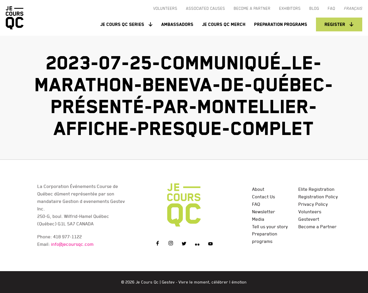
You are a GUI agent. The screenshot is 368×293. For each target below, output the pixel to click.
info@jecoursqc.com (72, 244)
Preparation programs (280, 24)
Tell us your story (270, 226)
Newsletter (263, 211)
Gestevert (308, 219)
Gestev (168, 282)
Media (258, 219)
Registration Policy (318, 196)
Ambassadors (177, 24)
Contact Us (263, 196)
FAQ (256, 204)
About (258, 189)
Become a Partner (317, 226)
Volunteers (309, 211)
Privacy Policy (313, 204)
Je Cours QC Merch (224, 24)
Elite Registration (316, 189)
